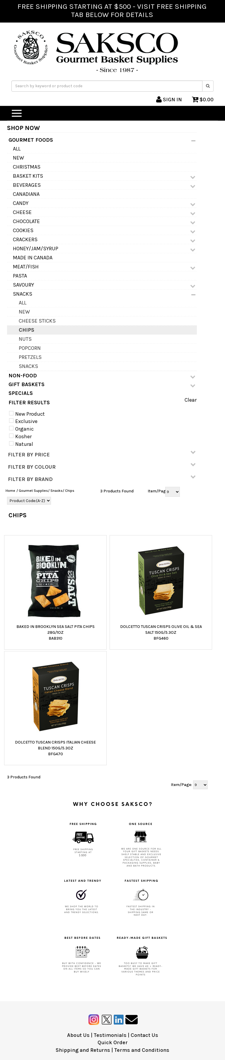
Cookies (104, 230)
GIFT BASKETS (101, 384)
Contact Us (144, 1035)
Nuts (25, 339)
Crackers (104, 239)
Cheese (104, 212)
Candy (104, 203)
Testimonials (110, 1035)
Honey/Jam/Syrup (104, 248)
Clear (191, 400)
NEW (18, 158)
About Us (78, 1035)
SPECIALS (20, 393)
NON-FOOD (101, 375)
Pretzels (30, 357)
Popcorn (30, 348)
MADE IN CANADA (32, 257)
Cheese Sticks (37, 321)
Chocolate (104, 221)
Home (10, 491)
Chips (26, 330)
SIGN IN (169, 99)
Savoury (104, 285)
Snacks (104, 294)
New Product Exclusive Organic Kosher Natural (29, 429)
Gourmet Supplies (33, 491)
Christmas (26, 167)
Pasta (20, 276)
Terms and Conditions (141, 1050)
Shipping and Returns (83, 1050)
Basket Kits (104, 176)
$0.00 (203, 99)
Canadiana (26, 194)
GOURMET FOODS (101, 140)
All (17, 148)
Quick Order (113, 1042)
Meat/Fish (104, 266)
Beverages (104, 185)
